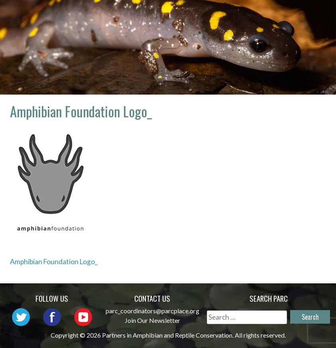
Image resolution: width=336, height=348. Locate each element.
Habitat (214, 25)
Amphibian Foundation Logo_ (54, 261)
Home (151, 14)
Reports (258, 25)
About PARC (197, 14)
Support (304, 25)
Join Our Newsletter (152, 320)
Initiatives (163, 25)
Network (251, 14)
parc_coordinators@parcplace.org (152, 310)
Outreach (301, 14)
